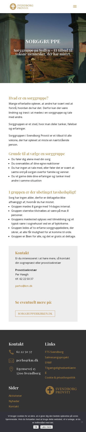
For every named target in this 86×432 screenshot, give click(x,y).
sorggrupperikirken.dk (35, 313)
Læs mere (46, 427)
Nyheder (14, 401)
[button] (74, 8)
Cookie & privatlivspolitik (60, 377)
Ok (36, 427)
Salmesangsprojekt (57, 357)
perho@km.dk (23, 286)
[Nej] (82, 422)
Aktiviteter (15, 396)
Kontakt (14, 406)
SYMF (48, 362)
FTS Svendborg (54, 352)
